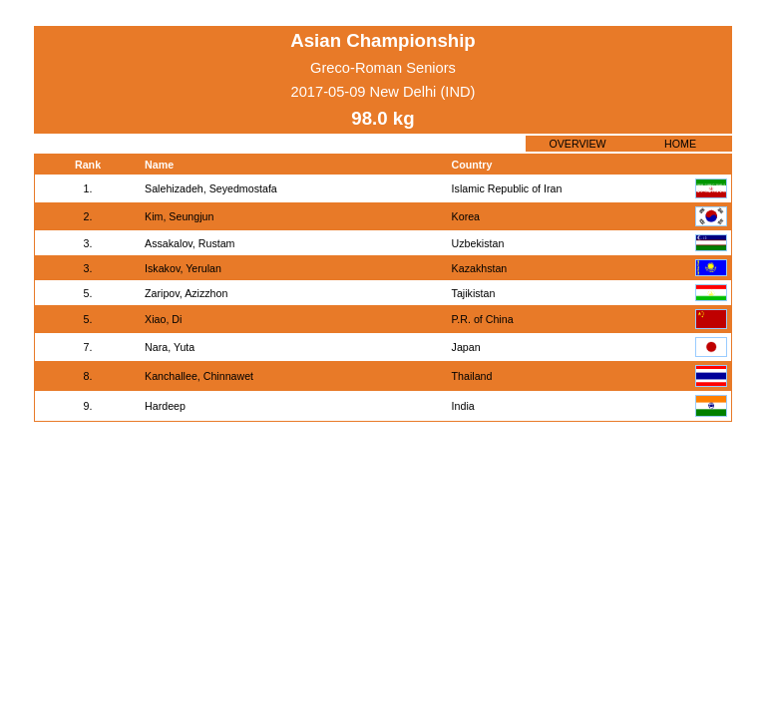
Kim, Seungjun (179, 216)
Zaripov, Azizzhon (186, 293)
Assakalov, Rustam (189, 243)
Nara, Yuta (169, 347)
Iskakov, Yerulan (183, 268)
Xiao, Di (163, 319)
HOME (680, 144)
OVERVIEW (577, 144)
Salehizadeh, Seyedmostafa (211, 188)
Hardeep (165, 406)
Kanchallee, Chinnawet (199, 376)
